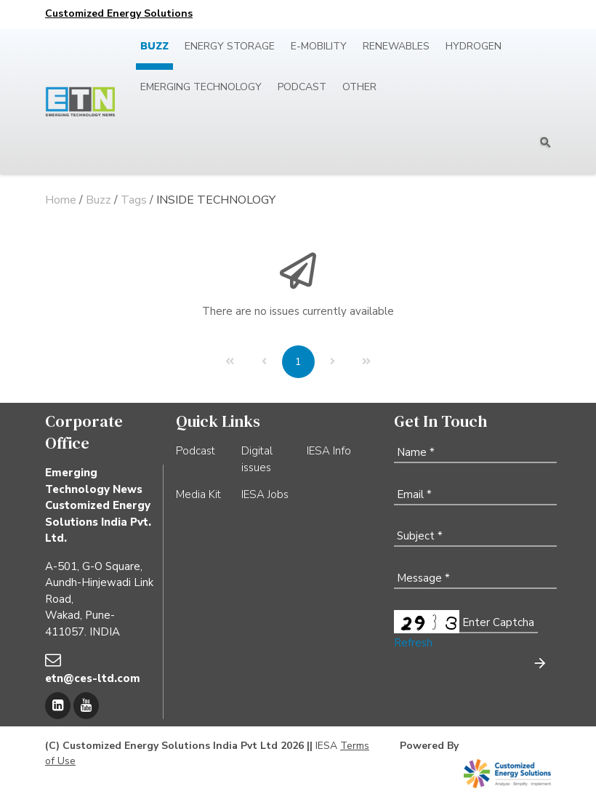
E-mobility (319, 46)
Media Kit (198, 494)
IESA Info (329, 451)
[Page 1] (298, 361)
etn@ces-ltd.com (92, 678)
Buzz (154, 46)
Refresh (413, 642)
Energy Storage (230, 46)
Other (359, 87)
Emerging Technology (201, 87)
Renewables (396, 46)
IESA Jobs (265, 494)
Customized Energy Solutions (119, 13)
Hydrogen (474, 46)
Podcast (302, 87)
